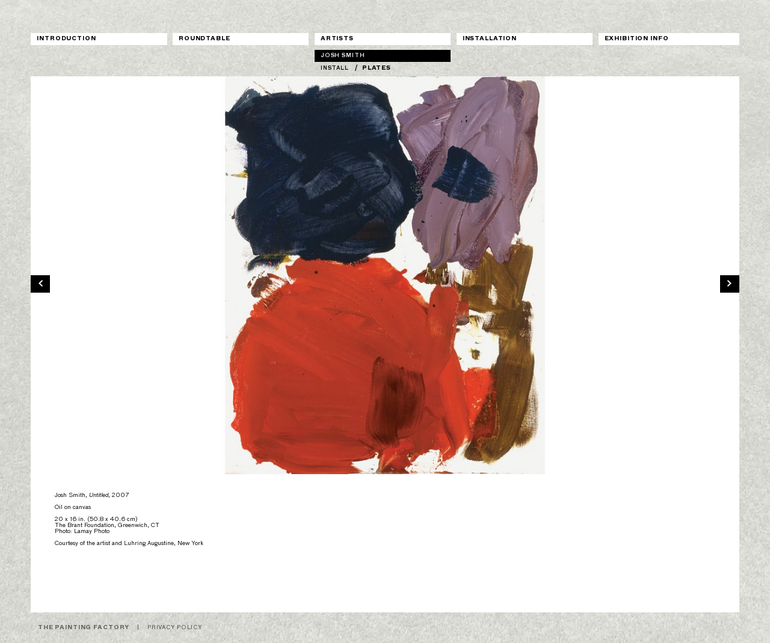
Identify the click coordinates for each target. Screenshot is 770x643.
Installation (490, 38)
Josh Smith (343, 55)
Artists (337, 38)
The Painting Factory (83, 627)
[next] (729, 283)
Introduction (66, 38)
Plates (376, 68)
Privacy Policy (174, 627)
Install (335, 68)
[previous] (40, 283)
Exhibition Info (637, 38)
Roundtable (204, 38)
